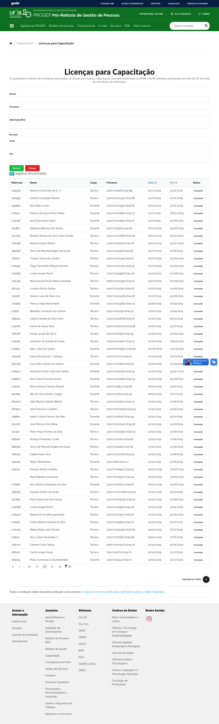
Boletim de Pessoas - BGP (57, 640)
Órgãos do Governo (197, 3)
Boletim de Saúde (56, 649)
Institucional (19, 621)
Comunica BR (107, 3)
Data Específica (17, 119)
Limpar (32, 168)
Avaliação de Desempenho (53, 629)
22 (60, 566)
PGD (127, 25)
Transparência (86, 25)
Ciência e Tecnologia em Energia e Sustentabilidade (124, 631)
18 (29, 566)
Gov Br (83, 617)
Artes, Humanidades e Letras (125, 619)
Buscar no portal (184, 25)
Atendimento (20, 641)
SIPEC (82, 670)
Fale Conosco (142, 25)
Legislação (174, 3)
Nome (12, 94)
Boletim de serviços (61, 25)
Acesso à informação (132, 3)
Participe (155, 3)
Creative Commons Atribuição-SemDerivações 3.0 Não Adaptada (122, 592)
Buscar (16, 168)
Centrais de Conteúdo (25, 634)
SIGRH (82, 637)
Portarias (50, 675)
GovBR (15, 3)
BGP (81, 650)
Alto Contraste (183, 14)
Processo (14, 106)
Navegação (11, 26)
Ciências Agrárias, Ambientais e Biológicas (126, 644)
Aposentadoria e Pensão (55, 619)
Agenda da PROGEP (33, 25)
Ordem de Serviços (56, 668)
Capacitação (52, 655)
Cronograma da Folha (58, 662)
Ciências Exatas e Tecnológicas (122, 661)
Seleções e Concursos (58, 713)
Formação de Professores (120, 682)
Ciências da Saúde (123, 652)
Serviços (115, 25)
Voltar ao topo (191, 579)
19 (37, 566)
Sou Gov (84, 624)
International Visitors (151, 14)
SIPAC (82, 630)
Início (12, 141)
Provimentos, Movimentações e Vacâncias (56, 692)
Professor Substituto (57, 682)
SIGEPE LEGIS (87, 663)
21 (52, 566)
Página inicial (25, 43)
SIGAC (82, 643)
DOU (81, 657)
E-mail (103, 25)
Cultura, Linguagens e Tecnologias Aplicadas (125, 672)
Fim (11, 154)
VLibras (206, 14)
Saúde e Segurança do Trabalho (58, 705)
